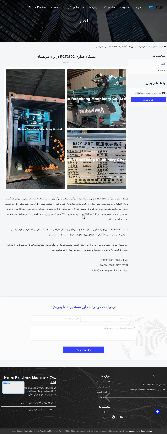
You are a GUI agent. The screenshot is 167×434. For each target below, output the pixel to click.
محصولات (125, 7)
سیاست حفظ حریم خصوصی (140, 431)
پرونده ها (161, 70)
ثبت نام (48, 409)
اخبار (154, 46)
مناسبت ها (55, 7)
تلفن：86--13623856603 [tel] (153, 384)
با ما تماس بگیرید (75, 7)
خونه (138, 7)
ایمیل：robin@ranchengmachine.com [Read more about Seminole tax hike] (147, 390)
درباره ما (93, 7)
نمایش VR (109, 7)
